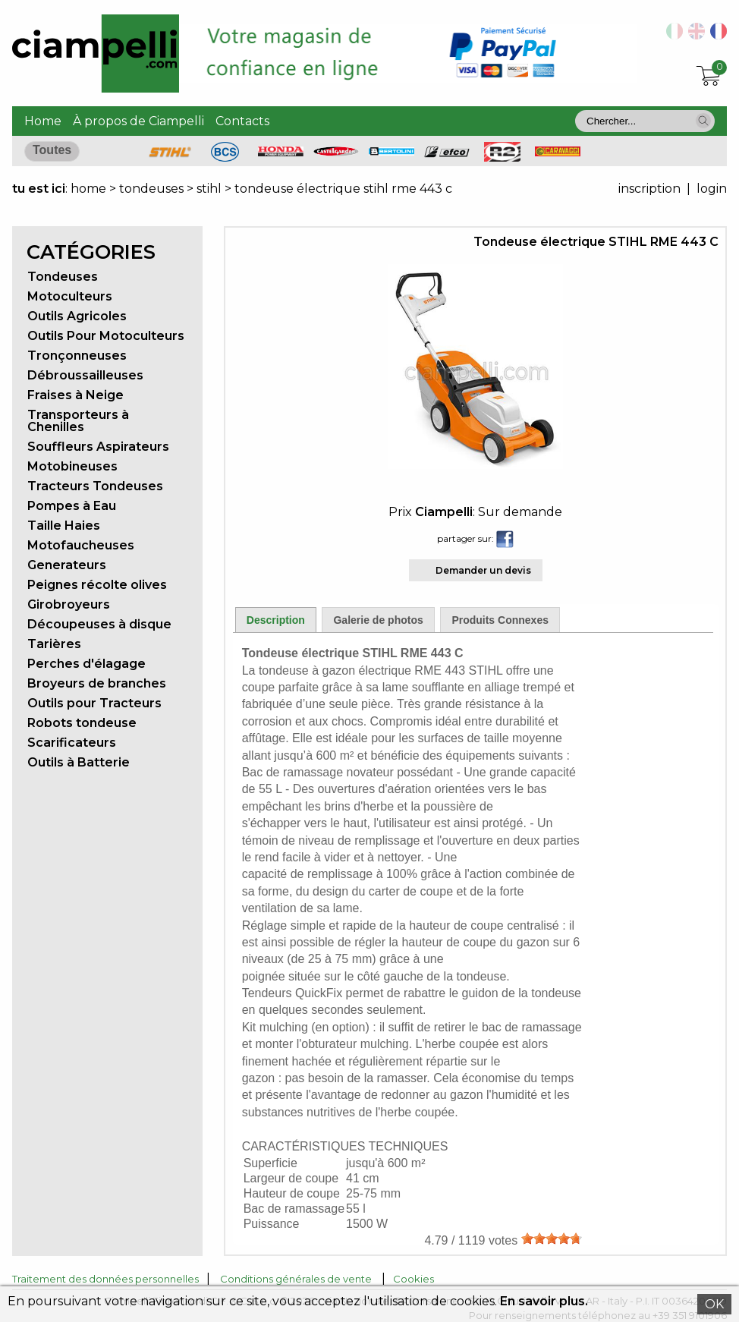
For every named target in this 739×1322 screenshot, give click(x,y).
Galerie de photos (378, 620)
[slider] (551, 1238)
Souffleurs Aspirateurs (98, 446)
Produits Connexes (500, 620)
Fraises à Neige (75, 395)
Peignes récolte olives (97, 585)
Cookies (413, 1279)
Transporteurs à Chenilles (78, 421)
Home (42, 121)
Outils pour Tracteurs (94, 703)
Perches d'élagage (86, 663)
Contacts (242, 121)
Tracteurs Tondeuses (95, 486)
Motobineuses (72, 466)
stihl (209, 188)
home (88, 188)
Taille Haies (63, 525)
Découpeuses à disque (99, 624)
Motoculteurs (69, 296)
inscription (649, 188)
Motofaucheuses (80, 545)
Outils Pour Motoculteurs (105, 336)
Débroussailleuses (85, 375)
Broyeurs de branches (96, 683)
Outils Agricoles (77, 316)
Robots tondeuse (82, 723)
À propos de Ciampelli (138, 121)
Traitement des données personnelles (105, 1279)
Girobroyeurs (68, 604)
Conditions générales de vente (296, 1279)
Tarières (54, 644)
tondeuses (153, 188)
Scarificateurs (71, 742)
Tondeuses (62, 276)
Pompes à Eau (71, 506)
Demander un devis (483, 570)
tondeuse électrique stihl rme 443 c (343, 188)
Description (276, 620)
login (712, 188)
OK (714, 1304)
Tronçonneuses (77, 355)
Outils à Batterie (78, 762)
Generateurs (66, 565)
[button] (703, 120)
